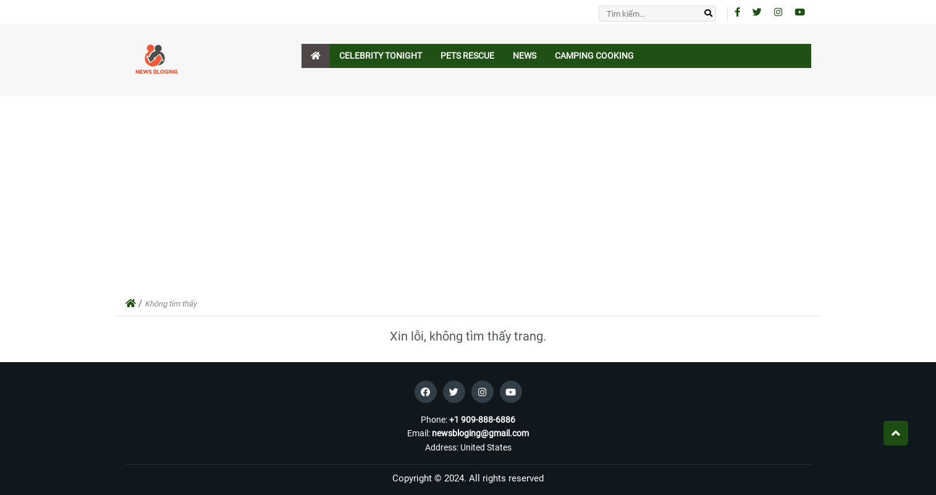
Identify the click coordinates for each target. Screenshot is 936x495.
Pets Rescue (467, 56)
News (524, 56)
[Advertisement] (468, 197)
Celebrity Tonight (380, 56)
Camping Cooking (594, 56)
